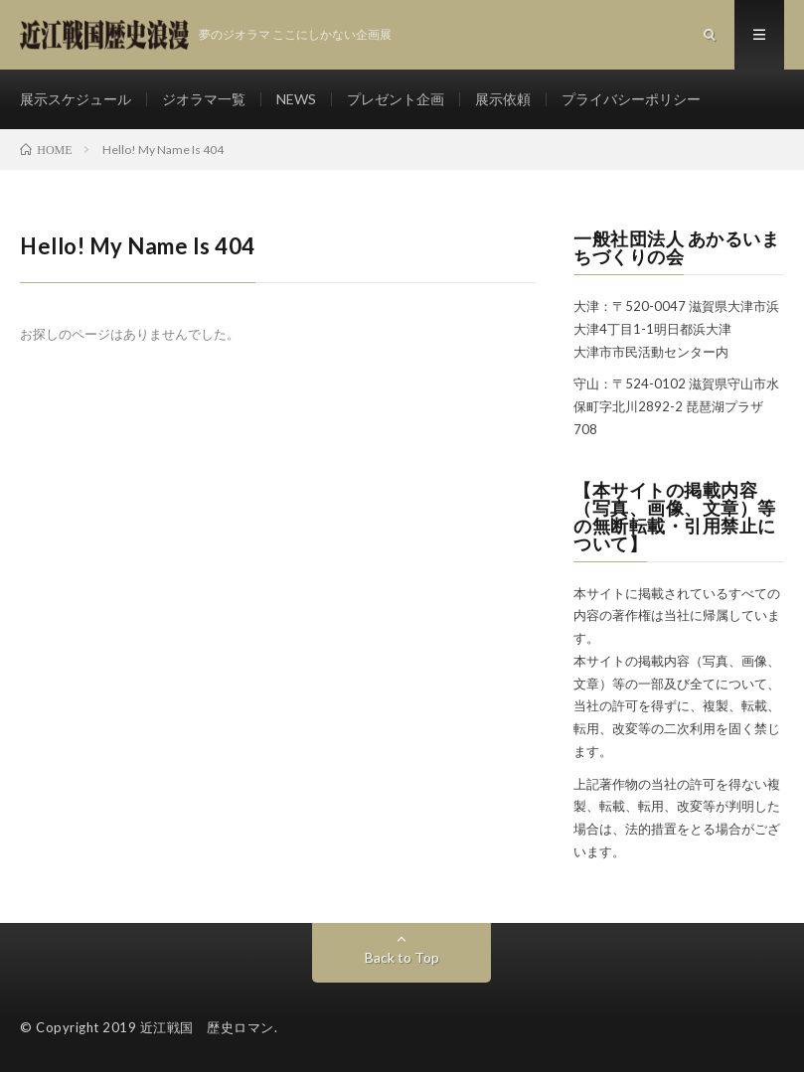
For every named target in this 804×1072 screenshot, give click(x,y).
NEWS (296, 98)
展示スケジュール (75, 98)
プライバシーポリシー (631, 98)
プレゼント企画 (395, 98)
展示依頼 (503, 98)
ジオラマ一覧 (203, 98)
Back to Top (402, 957)
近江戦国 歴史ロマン (207, 1027)
